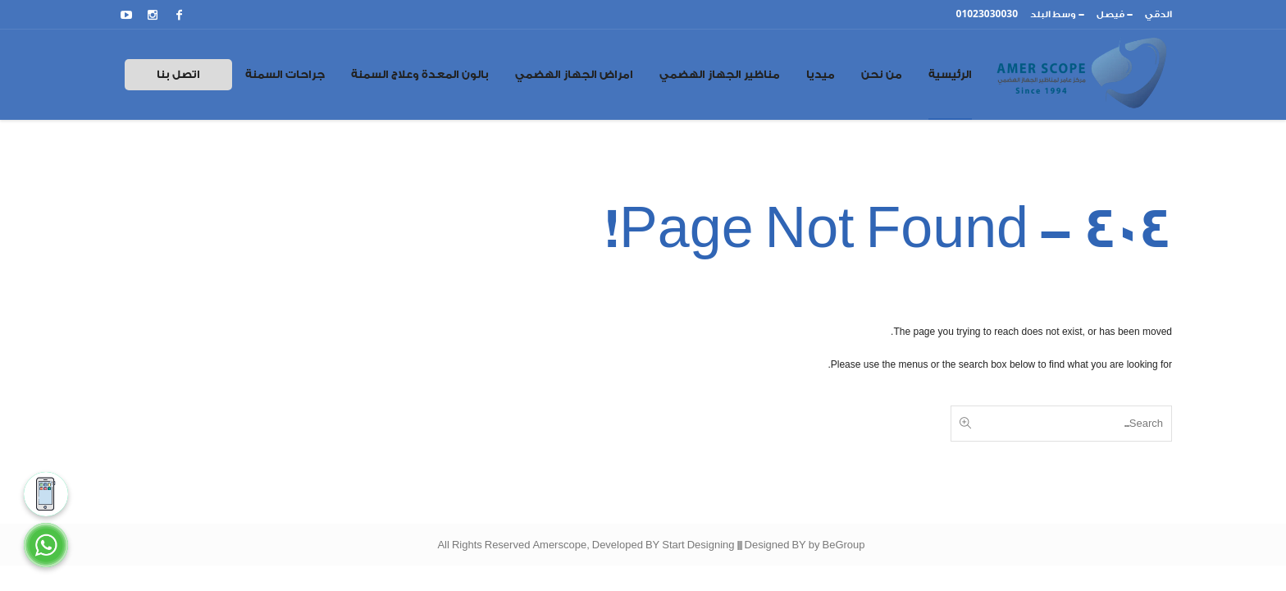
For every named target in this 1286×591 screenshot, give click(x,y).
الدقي (1158, 14)
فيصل (1110, 14)
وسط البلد (1053, 14)
